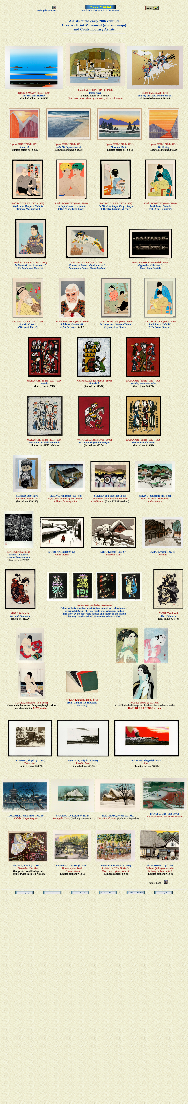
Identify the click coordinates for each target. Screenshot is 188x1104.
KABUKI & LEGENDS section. (144, 708)
